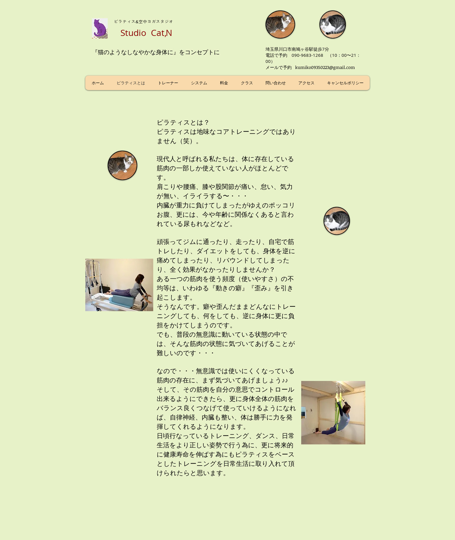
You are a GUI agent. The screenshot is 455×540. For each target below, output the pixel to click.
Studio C (138, 33)
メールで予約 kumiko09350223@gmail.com (310, 67)
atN (164, 33)
